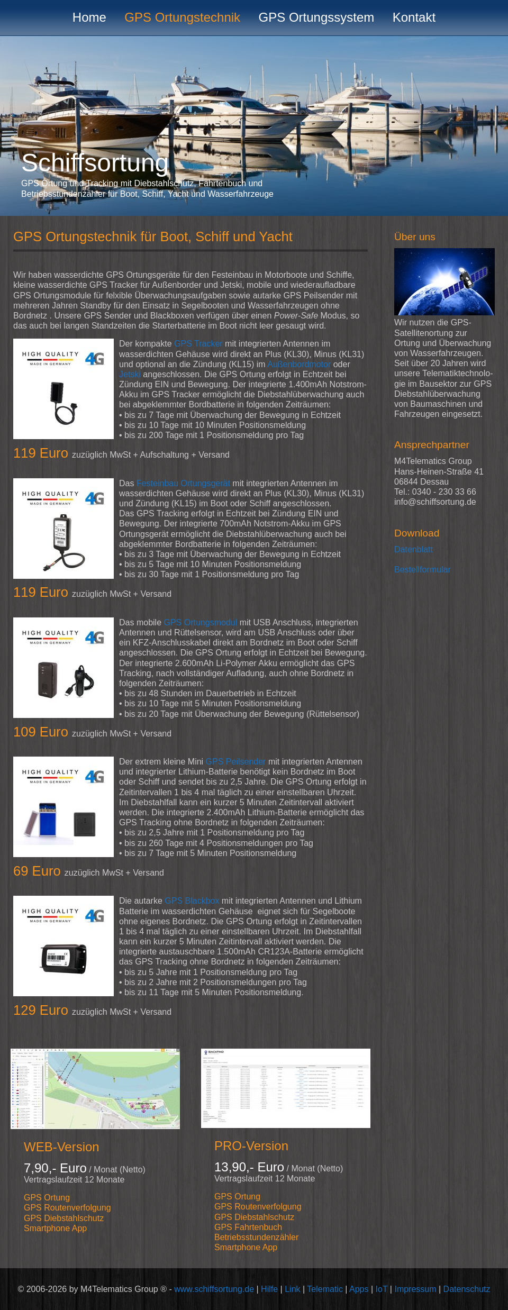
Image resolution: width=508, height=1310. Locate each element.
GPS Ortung (47, 1197)
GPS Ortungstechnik (182, 17)
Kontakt (414, 17)
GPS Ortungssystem (317, 17)
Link (292, 1289)
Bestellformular (422, 569)
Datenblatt (413, 549)
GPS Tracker (198, 343)
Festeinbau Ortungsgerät (183, 483)
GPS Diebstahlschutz (64, 1218)
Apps (358, 1289)
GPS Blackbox (192, 900)
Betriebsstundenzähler (256, 1237)
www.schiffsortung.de (214, 1289)
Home (89, 17)
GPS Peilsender (236, 761)
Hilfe (269, 1289)
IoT (382, 1289)
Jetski (130, 374)
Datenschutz (467, 1289)
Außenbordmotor (299, 364)
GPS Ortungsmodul (200, 622)
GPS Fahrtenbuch (248, 1227)
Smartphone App (55, 1228)
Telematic (325, 1289)
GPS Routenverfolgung (67, 1207)
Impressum (415, 1289)
